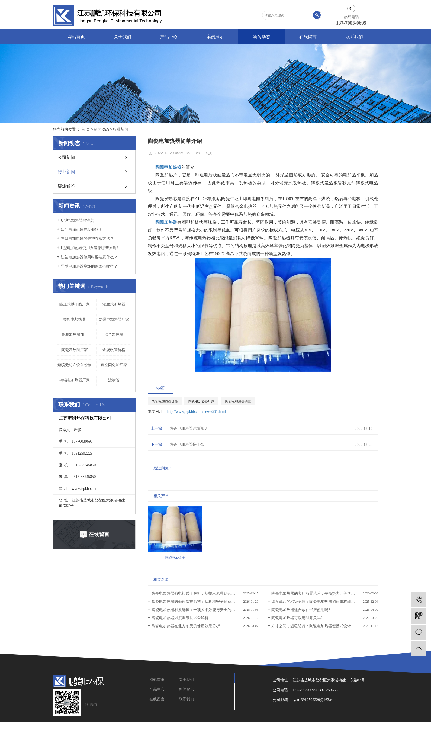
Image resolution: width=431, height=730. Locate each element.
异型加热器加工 (74, 335)
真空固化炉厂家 (114, 365)
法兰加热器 (113, 335)
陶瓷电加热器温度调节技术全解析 (180, 618)
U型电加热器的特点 (77, 220)
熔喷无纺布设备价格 (74, 365)
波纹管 (114, 380)
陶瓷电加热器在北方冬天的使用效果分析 (186, 626)
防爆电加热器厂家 (114, 319)
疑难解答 (66, 186)
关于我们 (122, 36)
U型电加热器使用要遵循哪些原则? (89, 248)
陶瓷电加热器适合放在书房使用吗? (300, 610)
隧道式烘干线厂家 (74, 304)
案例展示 (215, 36)
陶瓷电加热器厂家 (201, 401)
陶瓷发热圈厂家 (74, 350)
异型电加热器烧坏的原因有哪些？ (89, 266)
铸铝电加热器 (74, 319)
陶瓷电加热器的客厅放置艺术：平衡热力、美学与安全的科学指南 (324, 593)
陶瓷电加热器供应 (238, 401)
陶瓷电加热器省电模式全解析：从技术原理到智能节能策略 (201, 593)
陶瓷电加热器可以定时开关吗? (296, 618)
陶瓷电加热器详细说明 (189, 428)
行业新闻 (120, 129)
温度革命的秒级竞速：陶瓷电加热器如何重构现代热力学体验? (323, 602)
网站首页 (76, 36)
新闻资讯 (186, 689)
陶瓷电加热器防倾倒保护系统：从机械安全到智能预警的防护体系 (205, 602)
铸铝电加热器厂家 (74, 380)
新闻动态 (261, 36)
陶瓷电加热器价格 (165, 401)
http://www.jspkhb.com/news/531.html (196, 412)
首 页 (85, 129)
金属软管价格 (113, 350)
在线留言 (308, 36)
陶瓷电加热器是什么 (187, 444)
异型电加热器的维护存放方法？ (87, 239)
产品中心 (169, 36)
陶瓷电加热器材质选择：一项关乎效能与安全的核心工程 (199, 610)
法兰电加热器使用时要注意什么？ (89, 257)
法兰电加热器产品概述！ (81, 230)
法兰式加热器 (113, 304)
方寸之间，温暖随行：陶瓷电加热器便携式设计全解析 (316, 626)
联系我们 (354, 36)
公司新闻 (66, 157)
